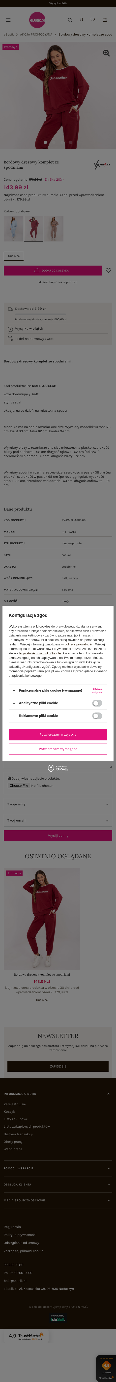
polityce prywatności (78, 644)
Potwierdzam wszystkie (58, 734)
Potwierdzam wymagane (58, 749)
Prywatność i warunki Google (40, 653)
